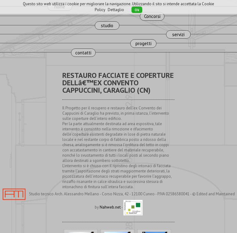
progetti (143, 43)
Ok (137, 9)
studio (107, 25)
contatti (83, 53)
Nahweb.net (110, 207)
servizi (178, 34)
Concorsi (152, 16)
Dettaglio (116, 9)
